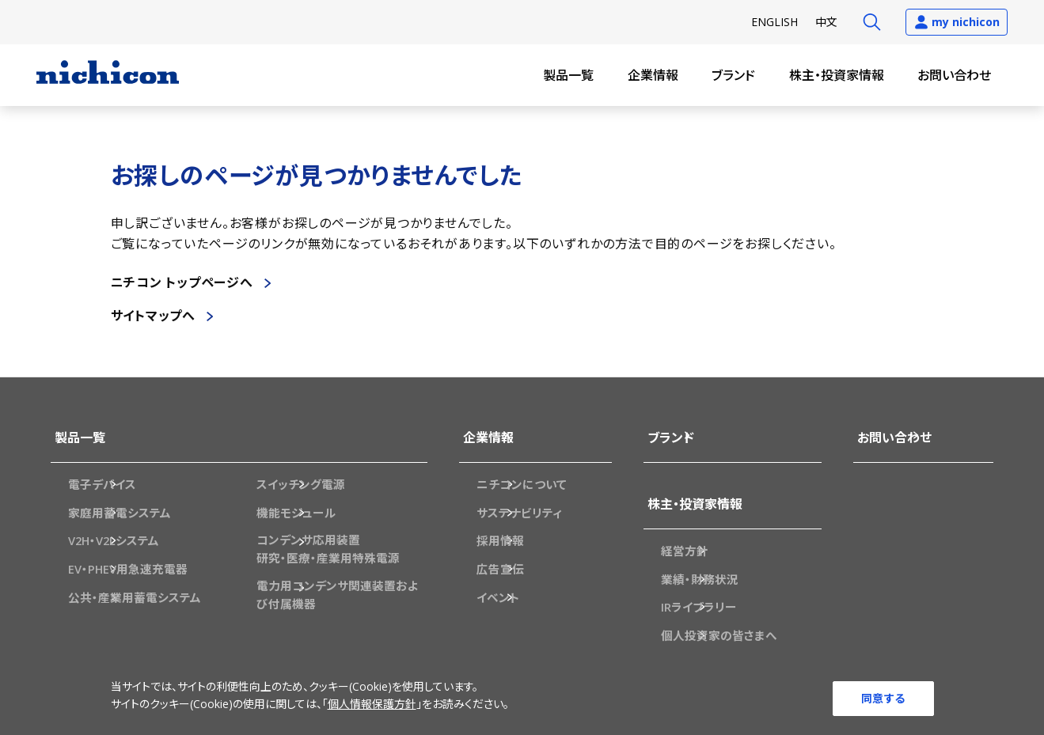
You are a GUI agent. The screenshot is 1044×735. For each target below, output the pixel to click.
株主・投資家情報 (836, 75)
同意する (883, 697)
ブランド (733, 75)
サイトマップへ (153, 315)
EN (774, 21)
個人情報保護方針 (372, 706)
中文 (826, 21)
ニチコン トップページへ (182, 282)
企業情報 (653, 75)
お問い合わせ (954, 75)
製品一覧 (568, 75)
